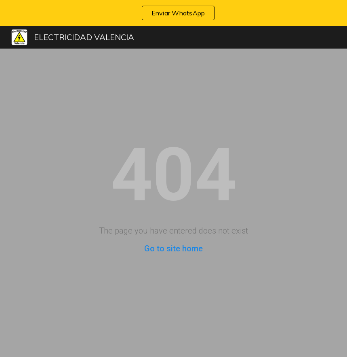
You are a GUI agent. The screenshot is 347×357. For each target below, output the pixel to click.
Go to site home (173, 248)
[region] (173, 13)
